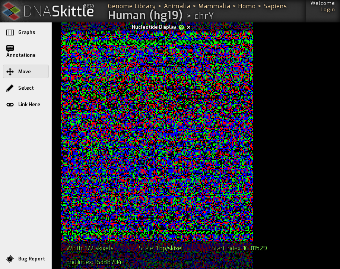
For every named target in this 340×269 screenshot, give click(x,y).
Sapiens (275, 6)
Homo (247, 6)
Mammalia (214, 6)
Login (328, 9)
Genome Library (132, 6)
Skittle (58, 11)
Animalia (177, 6)
